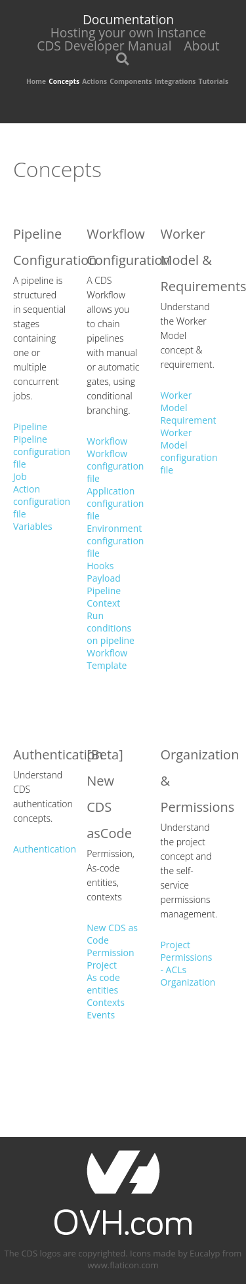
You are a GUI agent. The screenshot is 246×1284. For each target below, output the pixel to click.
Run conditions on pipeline (110, 628)
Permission (110, 952)
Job (20, 476)
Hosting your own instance (129, 32)
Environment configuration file (115, 540)
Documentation (128, 19)
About (202, 45)
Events (101, 1015)
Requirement (188, 420)
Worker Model (176, 401)
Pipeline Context (104, 596)
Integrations (175, 81)
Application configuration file (115, 503)
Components (131, 81)
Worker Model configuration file (188, 451)
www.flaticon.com (123, 1265)
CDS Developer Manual (104, 45)
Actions (94, 81)
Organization (187, 982)
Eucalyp (205, 1253)
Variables (32, 526)
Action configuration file (41, 501)
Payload (104, 578)
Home (36, 81)
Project (102, 965)
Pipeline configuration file (41, 451)
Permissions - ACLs (186, 963)
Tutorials (213, 81)
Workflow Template (107, 659)
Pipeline (30, 426)
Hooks (100, 565)
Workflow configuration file (115, 466)
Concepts (64, 81)
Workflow (107, 441)
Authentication (44, 849)
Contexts (106, 1002)
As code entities (103, 983)
